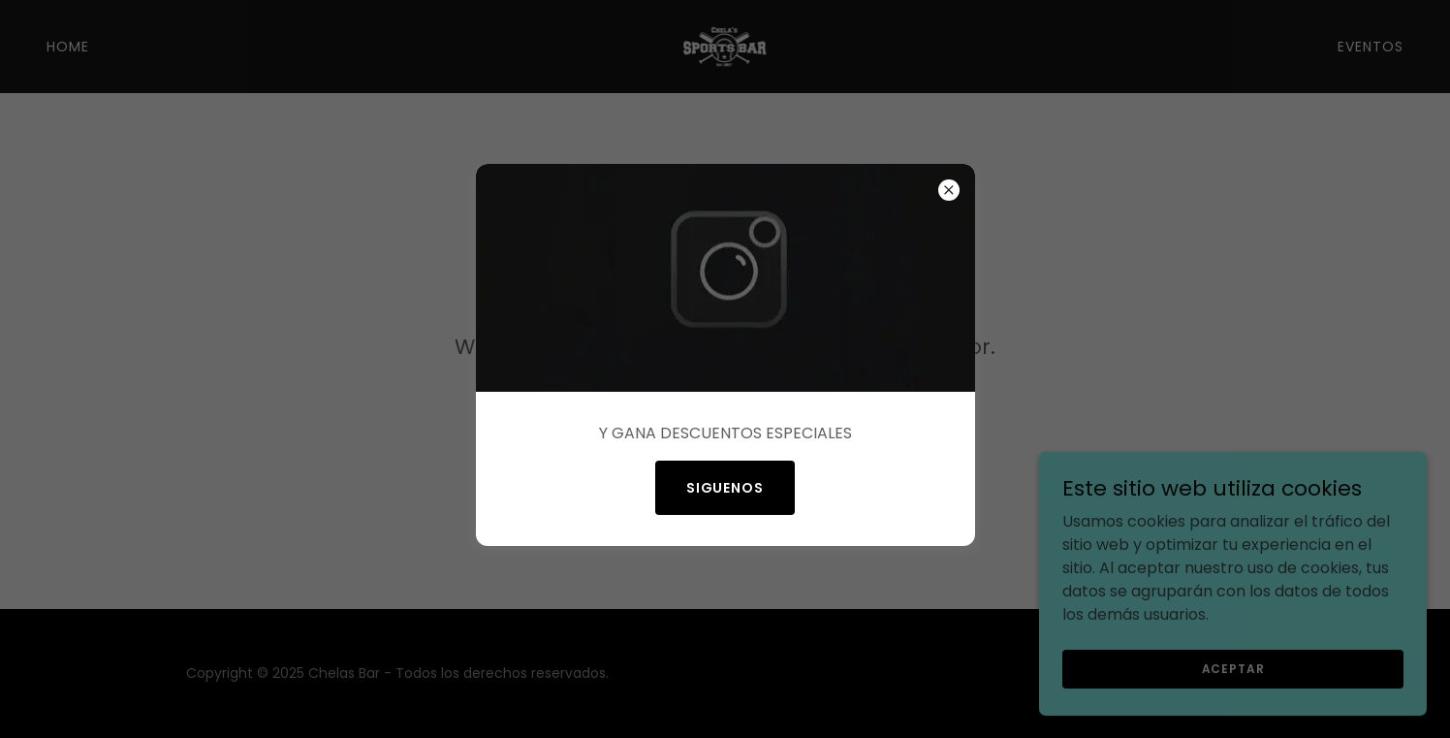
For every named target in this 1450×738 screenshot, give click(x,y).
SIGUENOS (725, 487)
